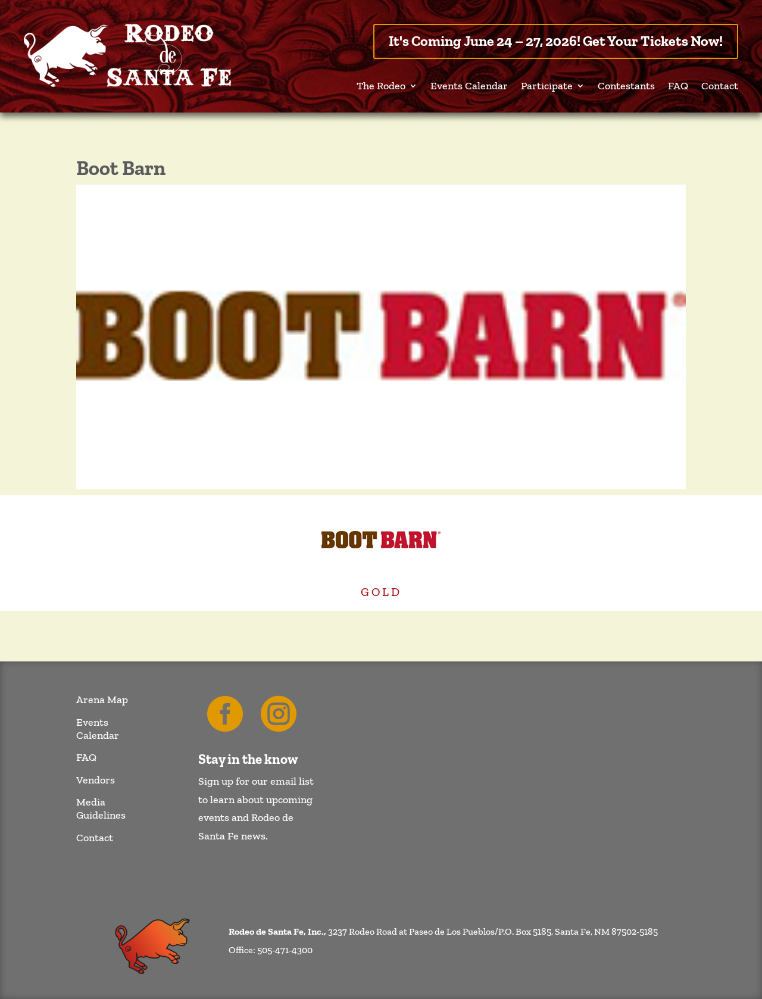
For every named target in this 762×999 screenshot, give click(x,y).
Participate (547, 87)
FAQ (678, 87)
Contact (719, 87)
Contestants (626, 87)
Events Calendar (469, 87)
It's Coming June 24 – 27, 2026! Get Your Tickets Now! (556, 40)
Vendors (95, 780)
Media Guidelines (101, 809)
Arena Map (102, 700)
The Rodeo (381, 87)
